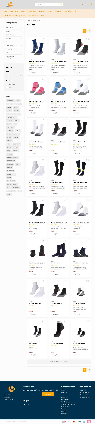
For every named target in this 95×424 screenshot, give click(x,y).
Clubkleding (58, 11)
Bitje (18, 100)
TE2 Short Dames (57, 344)
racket (15, 151)
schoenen (10, 164)
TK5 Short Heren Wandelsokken (57, 304)
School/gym (68, 11)
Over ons (63, 390)
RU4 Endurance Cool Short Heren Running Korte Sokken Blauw (58, 102)
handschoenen (11, 117)
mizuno (9, 147)
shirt (17, 164)
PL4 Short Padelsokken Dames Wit (81, 102)
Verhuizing (64, 414)
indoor (16, 137)
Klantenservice (65, 407)
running (9, 154)
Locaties (63, 411)
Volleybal (18, 104)
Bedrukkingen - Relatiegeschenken (15, 16)
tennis (9, 177)
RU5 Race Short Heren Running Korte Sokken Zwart (80, 62)
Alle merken (12, 84)
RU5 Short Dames (79, 344)
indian (9, 137)
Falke (10, 87)
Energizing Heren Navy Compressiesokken (80, 183)
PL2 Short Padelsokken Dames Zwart (37, 263)
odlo (8, 151)
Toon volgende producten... (59, 361)
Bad (76, 11)
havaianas (10, 131)
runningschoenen (12, 157)
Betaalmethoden (66, 402)
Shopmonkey (24, 421)
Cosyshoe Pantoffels (80, 263)
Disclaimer (64, 397)
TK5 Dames (33, 344)
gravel (18, 114)
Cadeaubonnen (33, 16)
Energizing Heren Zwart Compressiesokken (57, 183)
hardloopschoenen (12, 121)
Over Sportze (14, 11)
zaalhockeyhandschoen (14, 191)
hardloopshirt (11, 124)
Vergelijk (33, 73)
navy (16, 147)
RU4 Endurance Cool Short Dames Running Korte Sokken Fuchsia (36, 102)
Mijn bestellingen (84, 392)
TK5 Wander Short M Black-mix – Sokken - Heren (58, 142)
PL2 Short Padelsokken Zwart (37, 223)
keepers (9, 141)
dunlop (16, 110)
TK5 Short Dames (79, 303)
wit (8, 187)
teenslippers (10, 174)
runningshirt (11, 161)
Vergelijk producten (85, 397)
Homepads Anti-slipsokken (56, 263)
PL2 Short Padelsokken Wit (59, 223)
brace (15, 107)
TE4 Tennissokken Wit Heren (58, 62)
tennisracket (11, 181)
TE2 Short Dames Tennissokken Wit (35, 183)
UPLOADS (64, 392)
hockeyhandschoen (12, 134)
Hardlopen (42, 11)
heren (17, 131)
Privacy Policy (64, 399)
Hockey (23, 11)
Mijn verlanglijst (84, 395)
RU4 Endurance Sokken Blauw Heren (37, 62)
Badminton (10, 100)
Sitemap (63, 409)
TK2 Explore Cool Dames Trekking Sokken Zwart (79, 142)
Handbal (9, 104)
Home (5, 11)
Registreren (83, 390)
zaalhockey (16, 187)
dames (9, 110)
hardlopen (10, 127)
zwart (9, 194)
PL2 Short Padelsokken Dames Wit (81, 223)
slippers (9, 167)
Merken (34, 20)
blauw (9, 107)
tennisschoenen (11, 184)
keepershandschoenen (13, 144)
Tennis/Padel (32, 11)
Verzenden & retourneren (68, 404)
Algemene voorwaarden (68, 395)
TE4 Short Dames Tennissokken (35, 304)
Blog (42, 16)
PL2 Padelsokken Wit (36, 142)
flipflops (9, 114)
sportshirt (10, 171)
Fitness (50, 11)
